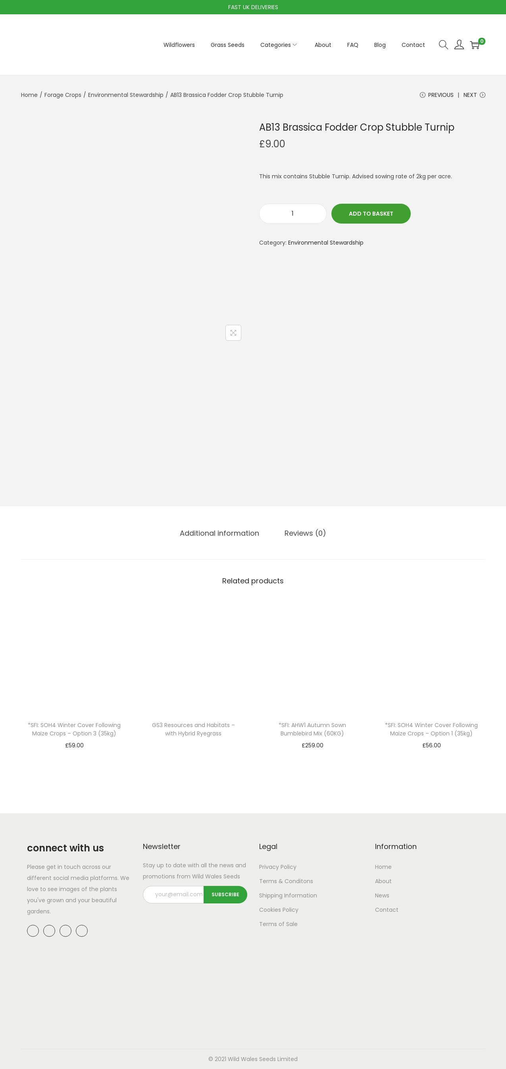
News (382, 895)
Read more (193, 746)
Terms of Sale (278, 924)
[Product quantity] (293, 213)
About (383, 881)
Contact (386, 910)
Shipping (271, 895)
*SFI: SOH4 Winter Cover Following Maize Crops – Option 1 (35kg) (431, 729)
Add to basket (371, 214)
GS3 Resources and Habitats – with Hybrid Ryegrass (193, 729)
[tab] (219, 533)
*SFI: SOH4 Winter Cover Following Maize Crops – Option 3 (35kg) (74, 729)
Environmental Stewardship (126, 95)
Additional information (219, 533)
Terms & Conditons (286, 881)
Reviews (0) (305, 533)
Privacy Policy (277, 867)
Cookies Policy (278, 910)
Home (29, 95)
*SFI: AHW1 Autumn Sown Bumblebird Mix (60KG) (312, 729)
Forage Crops (62, 95)
